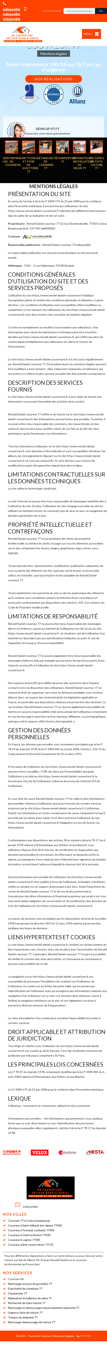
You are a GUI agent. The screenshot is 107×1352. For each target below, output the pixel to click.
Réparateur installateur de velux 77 (30, 1298)
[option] (10, 154)
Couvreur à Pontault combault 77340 (31, 1230)
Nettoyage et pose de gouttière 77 (30, 1283)
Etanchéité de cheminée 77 (25, 1288)
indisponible (14, 12)
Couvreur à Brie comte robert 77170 (30, 1244)
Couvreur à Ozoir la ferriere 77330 (29, 1234)
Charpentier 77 (17, 1293)
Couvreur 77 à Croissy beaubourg (29, 1220)
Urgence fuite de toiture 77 (25, 1312)
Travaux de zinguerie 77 (23, 1317)
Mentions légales (63, 1336)
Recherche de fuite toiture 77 (26, 1303)
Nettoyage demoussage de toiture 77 (31, 1322)
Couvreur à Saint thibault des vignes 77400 (35, 1225)
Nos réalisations (54, 79)
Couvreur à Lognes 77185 (24, 1239)
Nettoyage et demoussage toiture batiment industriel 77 (43, 1307)
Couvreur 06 (16, 1279)
